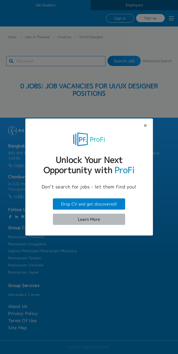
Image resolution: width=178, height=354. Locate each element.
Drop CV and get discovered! (89, 204)
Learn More (89, 219)
